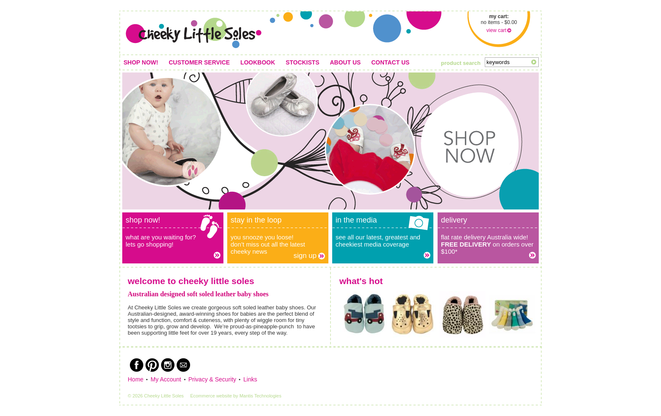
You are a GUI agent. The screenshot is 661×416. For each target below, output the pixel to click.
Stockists (303, 62)
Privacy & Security (212, 379)
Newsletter (183, 365)
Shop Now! (141, 62)
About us (345, 62)
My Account (165, 379)
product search (461, 63)
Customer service (199, 62)
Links (250, 379)
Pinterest (152, 365)
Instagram (168, 365)
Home (135, 379)
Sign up (305, 256)
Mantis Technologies (260, 395)
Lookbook (257, 62)
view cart (496, 30)
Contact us (390, 62)
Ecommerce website (211, 395)
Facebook (136, 365)
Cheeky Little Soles (193, 33)
